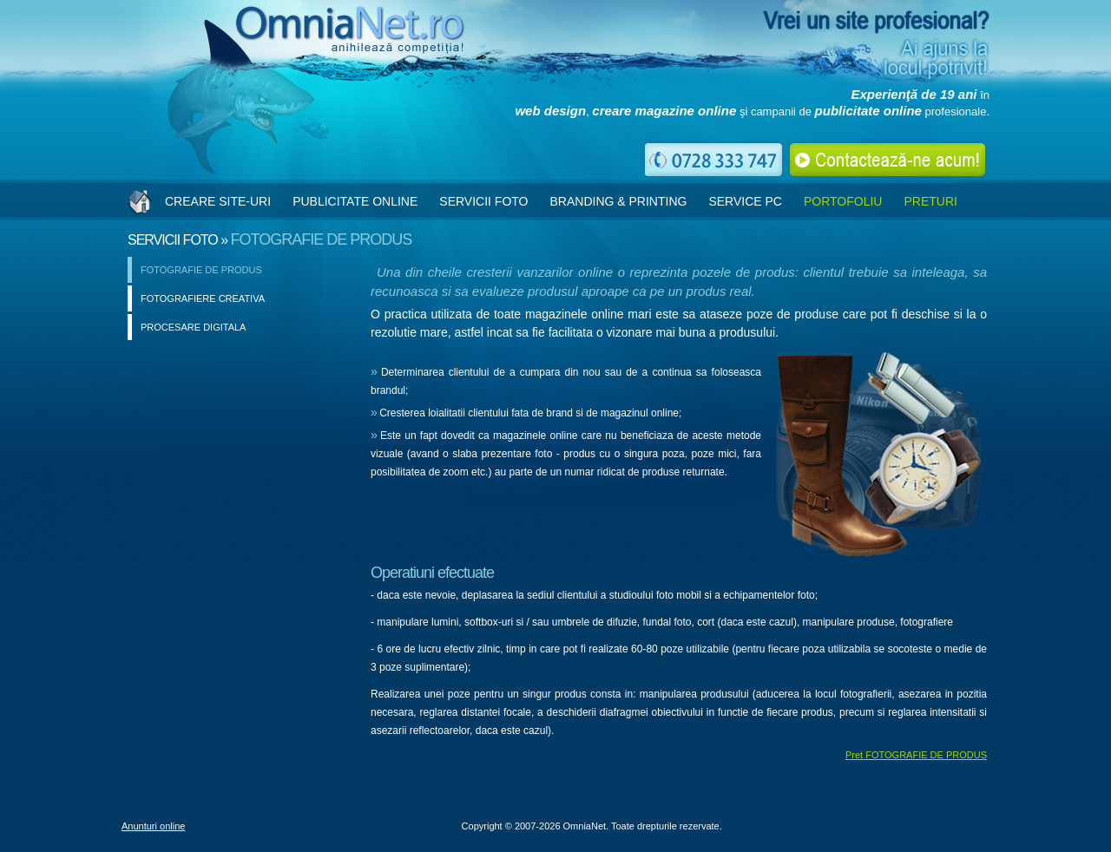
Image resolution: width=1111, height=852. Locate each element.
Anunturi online (153, 826)
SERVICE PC (745, 201)
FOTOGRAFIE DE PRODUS (201, 270)
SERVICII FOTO (483, 201)
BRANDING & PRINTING (618, 201)
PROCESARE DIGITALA (193, 327)
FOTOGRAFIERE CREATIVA (203, 298)
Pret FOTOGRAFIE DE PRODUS (916, 755)
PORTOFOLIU (843, 201)
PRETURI (930, 201)
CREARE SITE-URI (218, 201)
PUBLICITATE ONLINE (355, 201)
